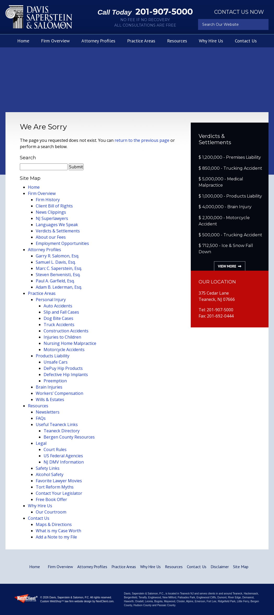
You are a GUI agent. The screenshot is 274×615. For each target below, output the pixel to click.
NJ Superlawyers (52, 218)
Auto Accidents (58, 306)
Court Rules (55, 449)
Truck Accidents (59, 324)
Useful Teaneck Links (57, 424)
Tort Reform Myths (55, 487)
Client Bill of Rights (54, 206)
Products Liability (52, 356)
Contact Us (246, 41)
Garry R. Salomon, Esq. (57, 256)
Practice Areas (141, 41)
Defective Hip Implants (66, 374)
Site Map (240, 566)
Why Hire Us (211, 41)
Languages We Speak (57, 224)
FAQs (41, 418)
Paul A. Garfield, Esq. (55, 281)
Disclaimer (220, 566)
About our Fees (51, 237)
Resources (177, 41)
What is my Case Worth (58, 531)
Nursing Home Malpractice (70, 343)
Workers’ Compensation (59, 393)
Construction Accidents (66, 331)
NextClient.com (105, 601)
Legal (41, 443)
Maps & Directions (54, 524)
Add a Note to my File (56, 537)
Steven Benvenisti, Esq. (58, 274)
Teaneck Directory (62, 431)
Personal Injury (51, 299)
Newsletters (47, 412)
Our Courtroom (51, 512)
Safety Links (47, 468)
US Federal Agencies (63, 456)
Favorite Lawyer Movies (59, 481)
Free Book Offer (51, 499)
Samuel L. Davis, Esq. (56, 262)
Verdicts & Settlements (58, 231)
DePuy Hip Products (63, 368)
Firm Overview (55, 41)
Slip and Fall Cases (61, 312)
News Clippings (51, 212)
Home (23, 41)
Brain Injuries (49, 387)
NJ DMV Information (64, 462)
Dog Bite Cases (58, 318)
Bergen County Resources (69, 437)
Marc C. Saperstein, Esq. (59, 268)
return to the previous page (142, 140)
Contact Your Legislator (59, 493)
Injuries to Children (62, 337)
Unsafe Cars (56, 362)
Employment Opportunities (62, 243)
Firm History (48, 199)
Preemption (55, 381)
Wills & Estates (50, 399)
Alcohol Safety (49, 474)
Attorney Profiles (98, 41)
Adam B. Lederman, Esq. (59, 287)
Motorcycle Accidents (64, 349)
